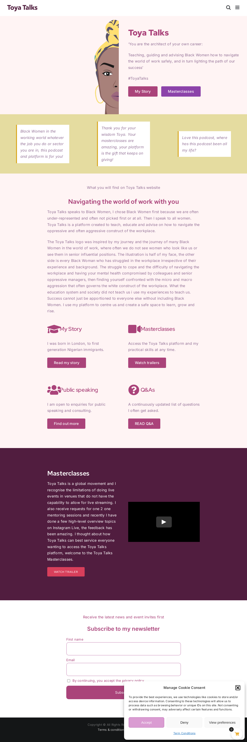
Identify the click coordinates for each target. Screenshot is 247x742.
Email (70, 660)
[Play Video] (164, 521)
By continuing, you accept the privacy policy (105, 680)
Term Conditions (184, 733)
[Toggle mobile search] (228, 7)
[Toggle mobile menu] (237, 7)
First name (74, 639)
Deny (184, 722)
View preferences (222, 722)
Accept (146, 722)
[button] (238, 687)
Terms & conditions (112, 729)
